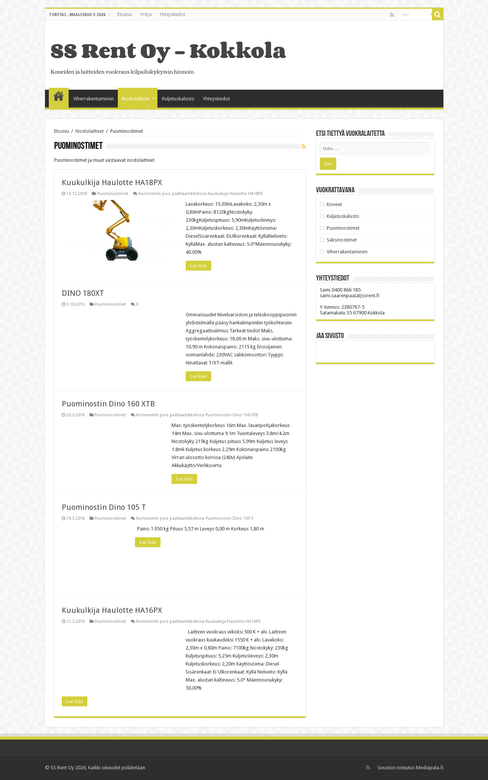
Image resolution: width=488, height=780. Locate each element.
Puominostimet (112, 193)
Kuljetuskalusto (178, 99)
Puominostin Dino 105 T (104, 507)
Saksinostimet (342, 240)
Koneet (334, 204)
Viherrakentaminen (93, 99)
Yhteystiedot (172, 14)
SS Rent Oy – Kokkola (168, 50)
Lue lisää (198, 265)
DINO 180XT (83, 293)
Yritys (146, 14)
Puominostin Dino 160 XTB (108, 403)
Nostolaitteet (136, 99)
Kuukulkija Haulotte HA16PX (112, 610)
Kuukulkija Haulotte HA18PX (112, 182)
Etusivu (124, 14)
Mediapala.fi (429, 767)
